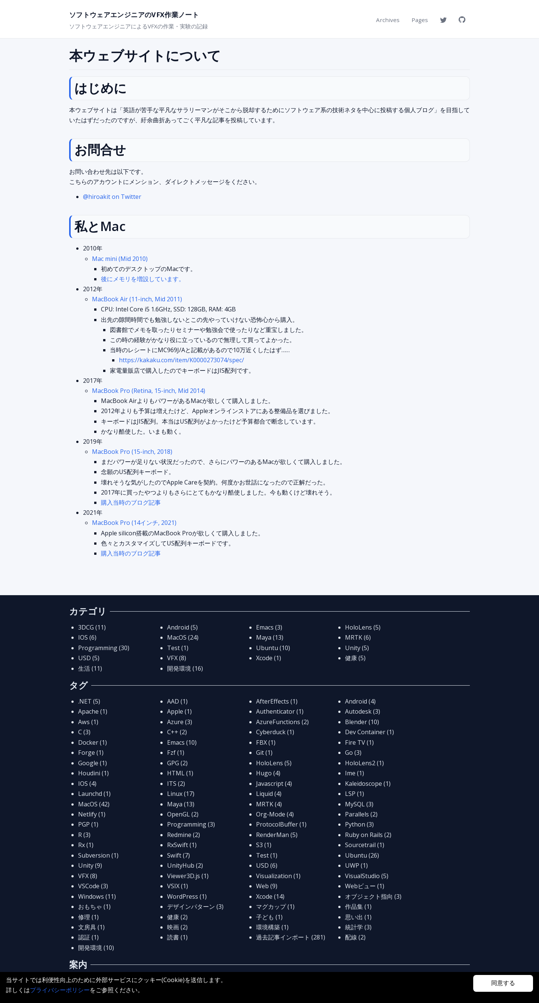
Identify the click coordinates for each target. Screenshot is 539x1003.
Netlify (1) (91, 814)
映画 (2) (177, 927)
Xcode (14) (270, 896)
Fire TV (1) (359, 742)
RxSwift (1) (182, 845)
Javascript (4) (274, 783)
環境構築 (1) (272, 927)
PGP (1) (88, 824)
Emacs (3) (269, 627)
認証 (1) (88, 937)
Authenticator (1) (280, 711)
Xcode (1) (268, 658)
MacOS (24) (182, 637)
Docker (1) (92, 742)
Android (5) (182, 627)
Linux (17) (180, 794)
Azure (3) (179, 722)
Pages (420, 20)
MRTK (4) (269, 804)
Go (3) (353, 752)
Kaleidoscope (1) (368, 783)
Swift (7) (178, 855)
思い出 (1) (358, 917)
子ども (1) (269, 917)
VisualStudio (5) (366, 876)
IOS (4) (87, 783)
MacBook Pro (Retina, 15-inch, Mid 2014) (148, 391)
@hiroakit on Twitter (112, 197)
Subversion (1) (98, 855)
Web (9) (266, 886)
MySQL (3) (359, 804)
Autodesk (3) (362, 711)
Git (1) (264, 752)
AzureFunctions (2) (282, 722)
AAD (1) (177, 701)
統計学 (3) (358, 927)
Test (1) (177, 648)
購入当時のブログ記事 (131, 502)
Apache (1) (92, 711)
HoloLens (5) (363, 627)
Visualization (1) (278, 876)
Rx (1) (85, 845)
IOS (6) (87, 637)
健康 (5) (355, 658)
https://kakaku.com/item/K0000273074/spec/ (181, 360)
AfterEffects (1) (277, 701)
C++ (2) (177, 732)
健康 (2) (177, 917)
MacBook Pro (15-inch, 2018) (132, 451)
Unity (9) (90, 865)
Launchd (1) (94, 794)
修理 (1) (88, 917)
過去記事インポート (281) (290, 937)
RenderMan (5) (277, 835)
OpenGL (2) (182, 814)
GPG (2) (177, 763)
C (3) (84, 732)
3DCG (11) (92, 627)
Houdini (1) (93, 773)
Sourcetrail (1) (364, 845)
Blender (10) (362, 722)
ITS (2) (176, 783)
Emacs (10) (182, 742)
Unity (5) (357, 648)
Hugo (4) (268, 773)
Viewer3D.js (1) (188, 876)
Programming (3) (191, 824)
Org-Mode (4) (275, 814)
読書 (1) (177, 937)
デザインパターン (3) (195, 906)
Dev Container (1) (369, 732)
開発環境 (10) (96, 948)
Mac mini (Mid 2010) (120, 259)
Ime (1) (354, 773)
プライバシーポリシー (60, 990)
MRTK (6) (358, 637)
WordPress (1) (187, 896)
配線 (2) (355, 937)
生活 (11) (90, 668)
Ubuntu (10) (273, 648)
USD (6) (266, 865)
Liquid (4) (268, 794)
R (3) (84, 835)
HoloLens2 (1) (364, 763)
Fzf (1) (175, 752)
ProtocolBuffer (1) (281, 824)
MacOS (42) (94, 804)
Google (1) (92, 763)
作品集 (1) (358, 906)
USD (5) (88, 658)
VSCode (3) (93, 886)
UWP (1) (356, 865)
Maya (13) (269, 637)
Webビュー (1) (364, 886)
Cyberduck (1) (275, 732)
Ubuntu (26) (362, 855)
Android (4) (360, 701)
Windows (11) (97, 896)
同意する (503, 983)
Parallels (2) (361, 814)
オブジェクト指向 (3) (373, 896)
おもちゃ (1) (94, 906)
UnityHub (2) (185, 865)
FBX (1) (265, 742)
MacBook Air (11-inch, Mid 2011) (137, 299)
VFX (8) (176, 658)
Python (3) (359, 824)
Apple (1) (179, 711)
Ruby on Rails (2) (368, 835)
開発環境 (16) (185, 668)
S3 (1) (263, 845)
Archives (388, 20)
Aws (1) (88, 722)
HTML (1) (180, 773)
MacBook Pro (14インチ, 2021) (134, 523)
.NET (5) (89, 701)
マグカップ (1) (275, 906)
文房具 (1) (91, 927)
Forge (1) (91, 752)
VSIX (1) (177, 886)
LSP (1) (354, 794)
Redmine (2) (183, 835)
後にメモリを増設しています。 (143, 279)
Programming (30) (103, 648)
